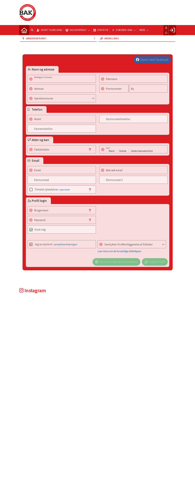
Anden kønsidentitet (142, 151)
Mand (111, 151)
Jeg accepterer (55, 244)
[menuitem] (24, 30)
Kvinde (122, 151)
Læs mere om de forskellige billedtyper (119, 251)
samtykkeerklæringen (65, 244)
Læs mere (64, 189)
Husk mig (40, 229)
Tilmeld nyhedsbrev (52, 189)
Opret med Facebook (154, 60)
